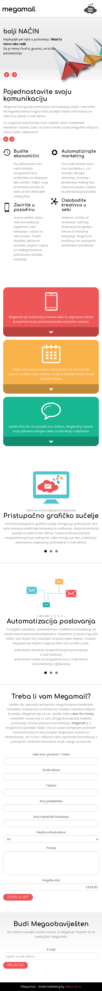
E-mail (51, 949)
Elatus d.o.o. (73, 986)
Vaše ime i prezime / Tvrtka (51, 754)
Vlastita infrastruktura (51, 832)
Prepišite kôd (51, 880)
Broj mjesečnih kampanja (51, 817)
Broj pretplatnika (51, 801)
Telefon (51, 786)
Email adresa (51, 770)
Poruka (51, 848)
